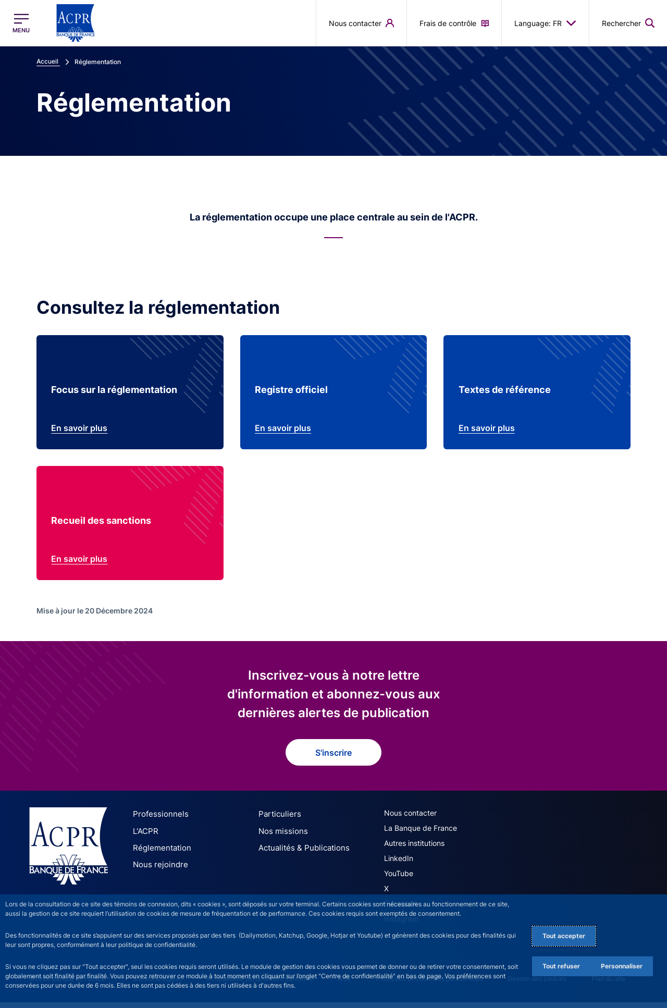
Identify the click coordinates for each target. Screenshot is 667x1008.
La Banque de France (420, 835)
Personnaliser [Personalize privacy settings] (622, 966)
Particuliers (277, 821)
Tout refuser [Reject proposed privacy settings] (561, 966)
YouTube (398, 881)
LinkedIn (398, 866)
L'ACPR (145, 837)
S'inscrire (333, 760)
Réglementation (159, 854)
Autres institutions (414, 850)
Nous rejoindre (157, 870)
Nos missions (280, 837)
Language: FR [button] (545, 23)
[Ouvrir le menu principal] (21, 23)
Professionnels (157, 821)
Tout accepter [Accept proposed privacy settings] (563, 936)
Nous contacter (410, 820)
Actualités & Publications (300, 854)
